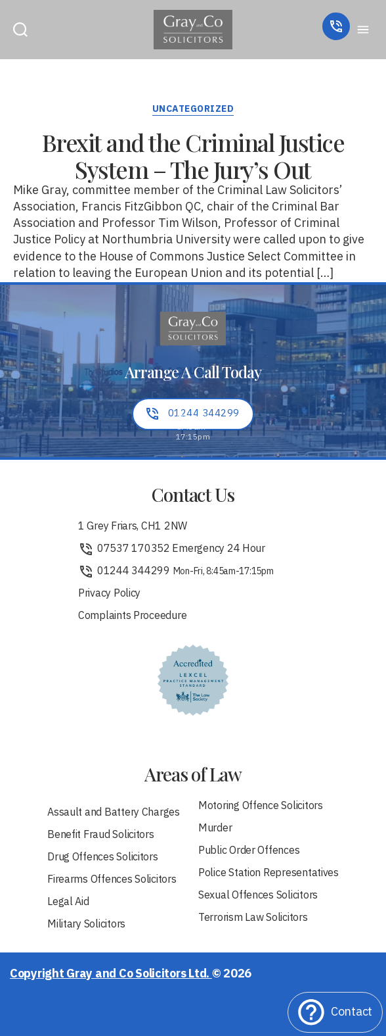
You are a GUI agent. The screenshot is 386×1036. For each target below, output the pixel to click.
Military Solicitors (86, 925)
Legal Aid (68, 902)
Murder (215, 829)
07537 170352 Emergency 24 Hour (171, 549)
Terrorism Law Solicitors (253, 918)
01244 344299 (176, 572)
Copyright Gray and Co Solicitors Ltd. (111, 974)
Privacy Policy (109, 594)
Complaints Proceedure (132, 616)
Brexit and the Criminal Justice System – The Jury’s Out (193, 155)
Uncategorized (193, 109)
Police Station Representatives (268, 873)
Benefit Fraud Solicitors (100, 835)
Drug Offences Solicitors (102, 858)
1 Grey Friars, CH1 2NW (132, 527)
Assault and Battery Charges (113, 813)
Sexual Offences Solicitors (258, 896)
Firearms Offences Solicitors (111, 880)
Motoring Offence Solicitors (260, 806)
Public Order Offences (248, 851)
